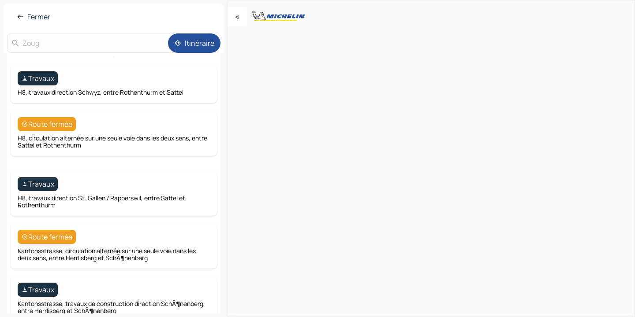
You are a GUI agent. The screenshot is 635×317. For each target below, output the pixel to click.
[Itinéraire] (194, 43)
